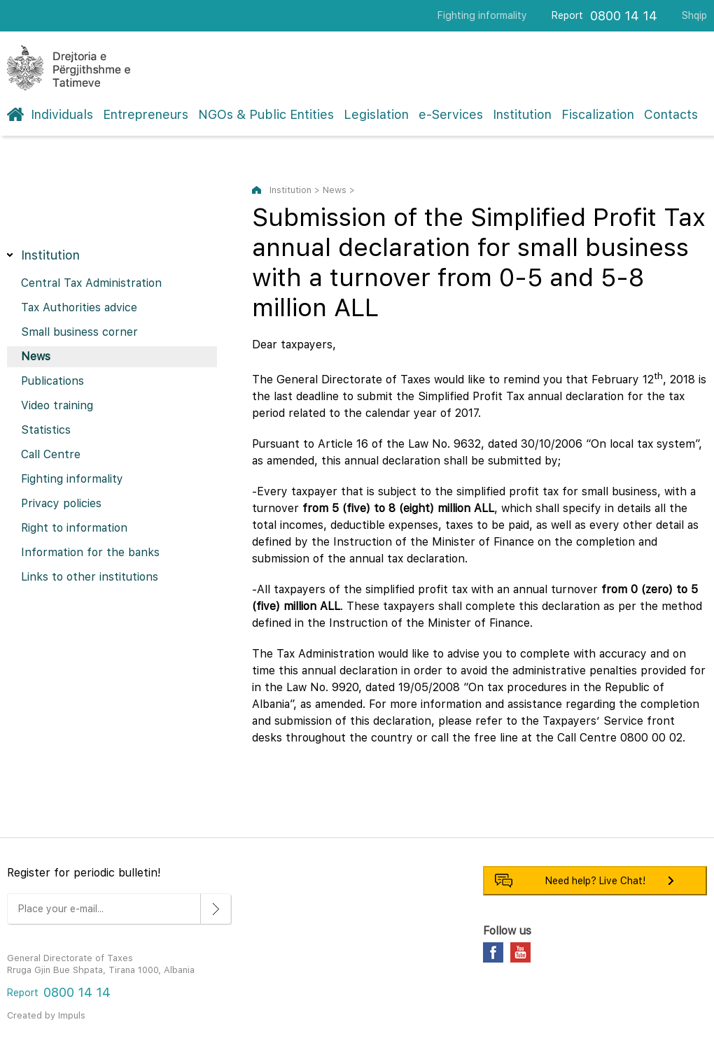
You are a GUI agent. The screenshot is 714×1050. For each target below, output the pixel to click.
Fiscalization (597, 114)
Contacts (671, 114)
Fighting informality (482, 15)
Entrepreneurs (145, 114)
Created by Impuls (46, 1015)
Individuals (62, 114)
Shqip (694, 15)
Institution (522, 114)
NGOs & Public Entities (266, 114)
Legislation (376, 114)
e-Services (451, 114)
